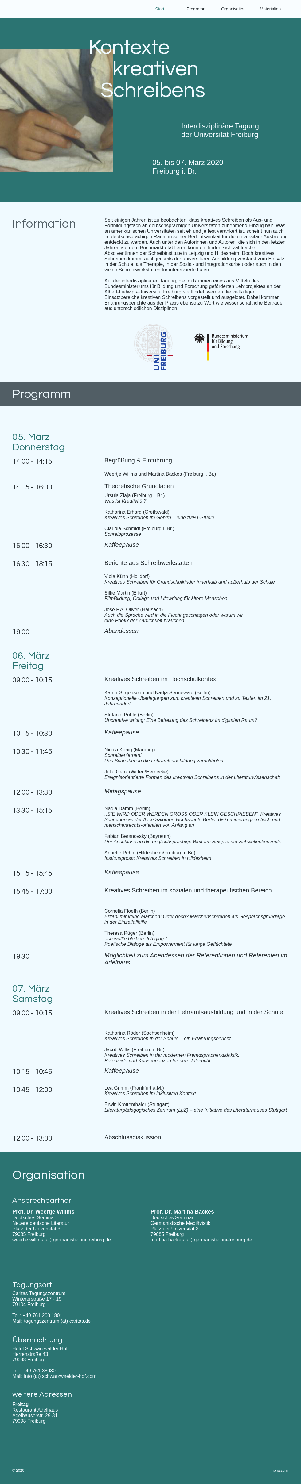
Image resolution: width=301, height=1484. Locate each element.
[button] (270, 9)
